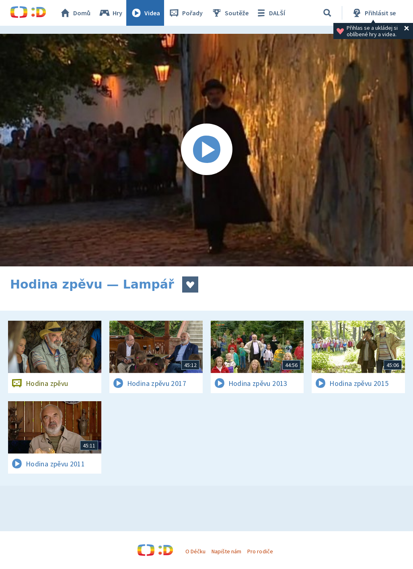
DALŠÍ (270, 13)
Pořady (185, 13)
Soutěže (230, 13)
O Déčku (195, 551)
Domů (74, 13)
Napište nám (226, 551)
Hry (110, 13)
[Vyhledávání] (327, 13)
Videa (145, 13)
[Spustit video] (206, 150)
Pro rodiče (260, 551)
